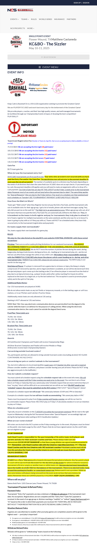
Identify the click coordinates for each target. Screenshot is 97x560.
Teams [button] (25, 19)
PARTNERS (71, 19)
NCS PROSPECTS (17, 28)
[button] (48, 66)
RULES (34, 19)
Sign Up (77, 3)
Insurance (59, 19)
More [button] (30, 28)
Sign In (86, 3)
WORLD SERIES (45, 19)
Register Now (48, 57)
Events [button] (14, 19)
